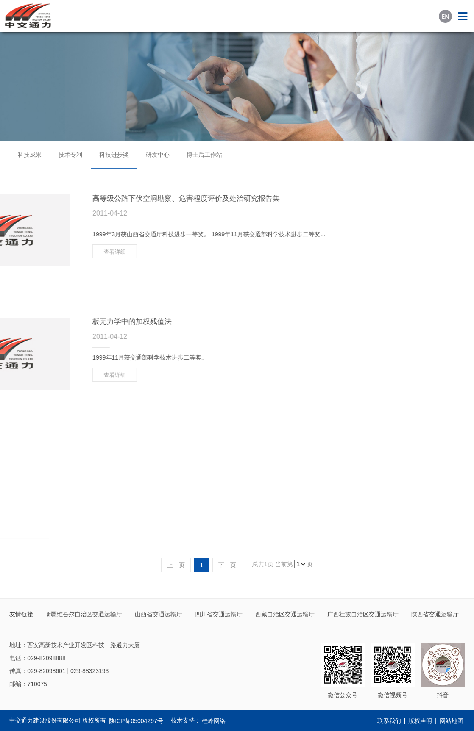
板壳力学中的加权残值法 (74, 322)
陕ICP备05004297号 (136, 720)
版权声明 (420, 720)
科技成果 (30, 154)
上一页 (176, 565)
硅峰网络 (214, 720)
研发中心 (158, 154)
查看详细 (58, 252)
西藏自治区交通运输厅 (285, 614)
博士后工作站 (204, 154)
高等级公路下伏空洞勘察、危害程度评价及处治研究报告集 (129, 198)
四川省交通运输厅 (219, 614)
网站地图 (451, 720)
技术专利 (70, 154)
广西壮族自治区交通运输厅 (363, 614)
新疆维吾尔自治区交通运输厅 (84, 614)
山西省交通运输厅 (159, 614)
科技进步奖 (114, 154)
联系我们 (389, 720)
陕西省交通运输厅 (436, 614)
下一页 (227, 565)
